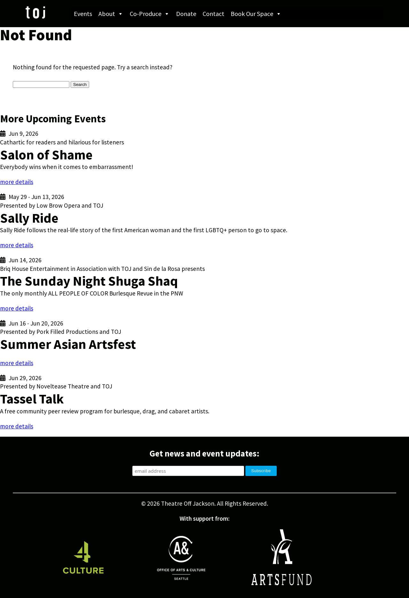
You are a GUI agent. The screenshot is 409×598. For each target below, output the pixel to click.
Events (83, 14)
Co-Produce (150, 13)
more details (16, 182)
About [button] (110, 13)
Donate (186, 14)
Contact (213, 14)
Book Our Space (256, 13)
